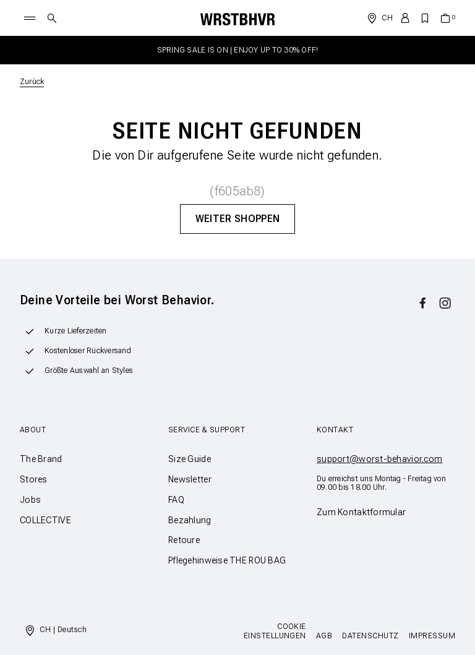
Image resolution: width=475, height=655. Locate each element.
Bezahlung (190, 520)
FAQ (176, 500)
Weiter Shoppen (237, 219)
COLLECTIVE (45, 520)
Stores (34, 479)
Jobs (30, 500)
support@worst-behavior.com (379, 459)
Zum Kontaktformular (361, 512)
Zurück (32, 81)
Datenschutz (370, 635)
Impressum (432, 635)
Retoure (184, 540)
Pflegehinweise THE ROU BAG (227, 560)
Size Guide (189, 459)
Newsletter (190, 479)
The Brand (41, 459)
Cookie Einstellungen (275, 631)
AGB (324, 635)
